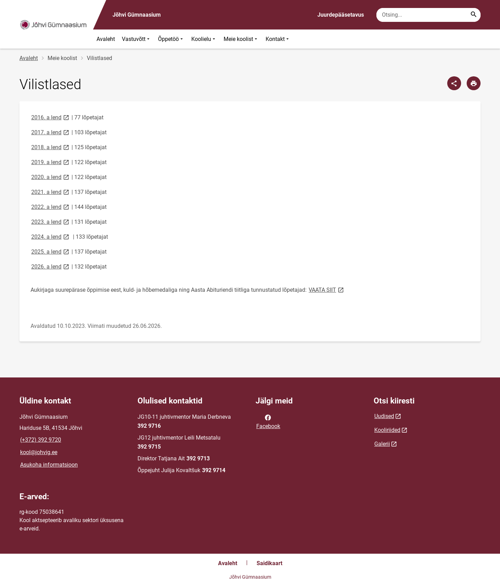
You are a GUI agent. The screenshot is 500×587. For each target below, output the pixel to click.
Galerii (382, 444)
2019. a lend (50, 161)
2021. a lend (50, 191)
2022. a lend (50, 206)
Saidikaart (269, 563)
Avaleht (106, 39)
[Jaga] (454, 83)
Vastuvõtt (136, 39)
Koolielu (204, 39)
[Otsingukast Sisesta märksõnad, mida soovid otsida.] (428, 15)
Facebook (268, 421)
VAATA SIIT (327, 289)
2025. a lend (50, 251)
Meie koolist (241, 39)
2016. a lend (50, 117)
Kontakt (278, 39)
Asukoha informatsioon (49, 464)
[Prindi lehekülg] (474, 83)
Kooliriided (387, 430)
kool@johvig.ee (38, 452)
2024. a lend (50, 236)
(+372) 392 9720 (40, 439)
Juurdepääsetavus (340, 14)
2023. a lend (50, 221)
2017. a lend (50, 132)
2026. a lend (50, 266)
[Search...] (474, 15)
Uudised (384, 416)
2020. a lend (50, 176)
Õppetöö (171, 39)
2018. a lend (50, 147)
